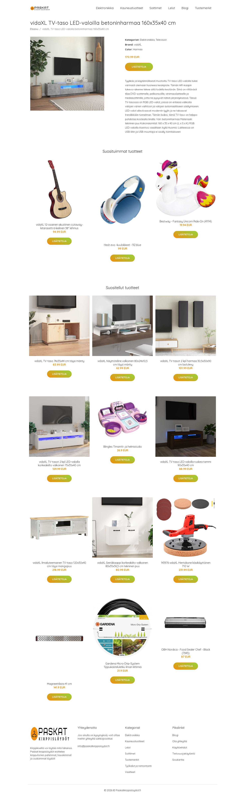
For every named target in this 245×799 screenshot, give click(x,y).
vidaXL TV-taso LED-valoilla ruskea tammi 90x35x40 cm (185, 466)
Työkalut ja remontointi (138, 768)
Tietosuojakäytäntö (183, 756)
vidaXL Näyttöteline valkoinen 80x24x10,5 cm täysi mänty (123, 365)
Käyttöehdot (179, 750)
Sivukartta (178, 762)
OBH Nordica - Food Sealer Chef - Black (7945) (185, 654)
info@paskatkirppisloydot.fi (94, 749)
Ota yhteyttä (179, 744)
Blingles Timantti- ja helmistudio (122, 449)
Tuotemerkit (203, 9)
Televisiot (161, 42)
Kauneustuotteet (131, 9)
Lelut (171, 9)
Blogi (185, 9)
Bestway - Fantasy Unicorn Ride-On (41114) (186, 224)
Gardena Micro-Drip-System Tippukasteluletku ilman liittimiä (122, 668)
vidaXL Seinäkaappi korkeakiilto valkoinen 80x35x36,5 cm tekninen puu (122, 567)
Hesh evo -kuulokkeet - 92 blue (122, 248)
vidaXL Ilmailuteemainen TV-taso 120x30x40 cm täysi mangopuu (59, 567)
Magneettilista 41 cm (59, 686)
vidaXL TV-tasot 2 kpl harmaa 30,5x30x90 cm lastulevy (185, 365)
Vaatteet (130, 775)
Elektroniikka (105, 9)
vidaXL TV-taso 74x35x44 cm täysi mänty (59, 363)
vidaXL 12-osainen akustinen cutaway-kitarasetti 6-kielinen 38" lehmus (59, 229)
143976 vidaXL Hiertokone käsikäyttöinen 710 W (185, 567)
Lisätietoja (139, 69)
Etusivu (34, 31)
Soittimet (156, 9)
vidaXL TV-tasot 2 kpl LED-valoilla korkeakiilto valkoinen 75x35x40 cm (59, 466)
